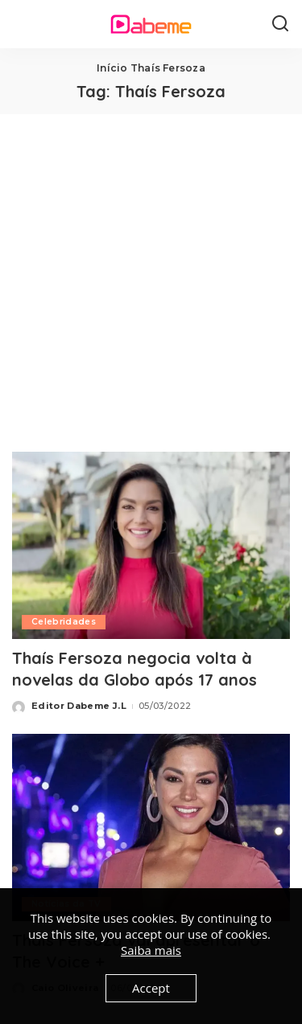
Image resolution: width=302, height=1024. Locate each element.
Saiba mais (151, 950)
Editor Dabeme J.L (78, 705)
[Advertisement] (151, 273)
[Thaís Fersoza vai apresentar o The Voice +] (151, 827)
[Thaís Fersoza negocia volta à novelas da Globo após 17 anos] (151, 545)
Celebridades (63, 621)
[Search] (280, 24)
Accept (151, 988)
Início (112, 68)
